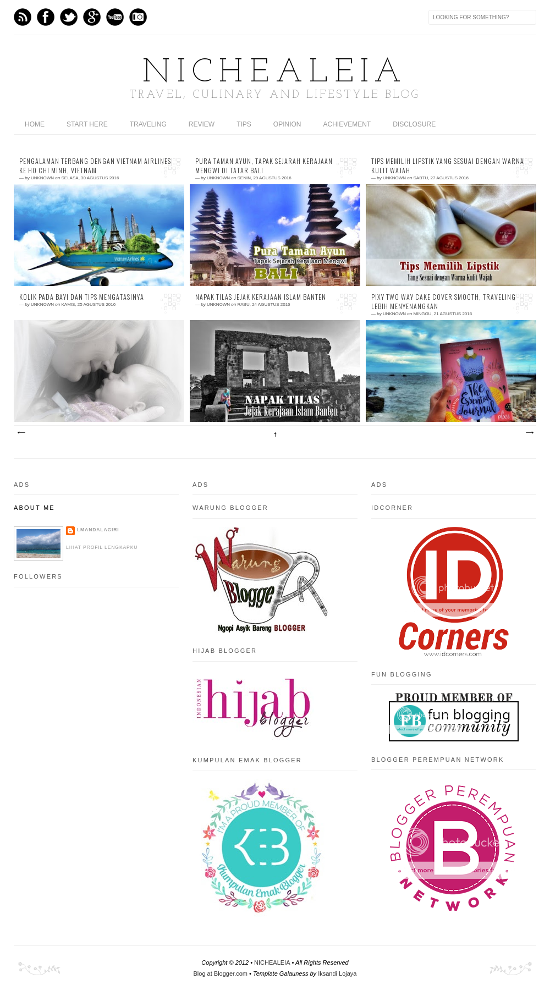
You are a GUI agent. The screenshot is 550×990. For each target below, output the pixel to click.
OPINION (287, 124)
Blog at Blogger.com (221, 973)
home (35, 124)
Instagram (138, 17)
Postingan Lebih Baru (21, 433)
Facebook (45, 17)
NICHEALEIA (275, 73)
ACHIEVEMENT (347, 124)
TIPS (244, 124)
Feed (22, 17)
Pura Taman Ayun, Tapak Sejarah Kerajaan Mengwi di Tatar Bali (264, 166)
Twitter (69, 17)
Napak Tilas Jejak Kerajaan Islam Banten (260, 297)
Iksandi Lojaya (337, 973)
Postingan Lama (529, 433)
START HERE (87, 124)
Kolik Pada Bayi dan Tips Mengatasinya (81, 297)
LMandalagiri (98, 529)
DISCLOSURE (414, 124)
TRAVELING (148, 124)
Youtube (115, 17)
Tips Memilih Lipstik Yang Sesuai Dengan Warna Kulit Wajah (447, 166)
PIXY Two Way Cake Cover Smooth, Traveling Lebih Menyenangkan (443, 302)
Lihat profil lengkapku (102, 547)
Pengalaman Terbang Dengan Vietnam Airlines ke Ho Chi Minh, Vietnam (95, 166)
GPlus (92, 17)
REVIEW (202, 124)
